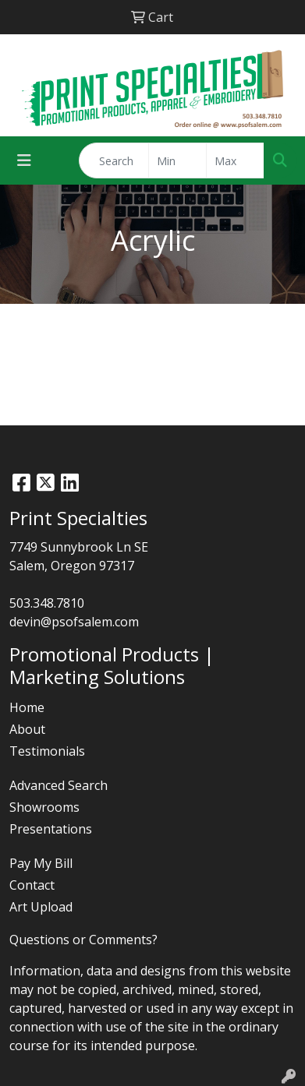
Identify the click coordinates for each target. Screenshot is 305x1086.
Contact (32, 885)
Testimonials (47, 751)
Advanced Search (58, 785)
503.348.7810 (46, 603)
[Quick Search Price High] (235, 160)
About (27, 729)
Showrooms (44, 807)
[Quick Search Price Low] (177, 160)
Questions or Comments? (83, 939)
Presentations (50, 828)
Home (26, 707)
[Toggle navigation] (24, 160)
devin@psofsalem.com (74, 621)
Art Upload (41, 906)
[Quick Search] (114, 160)
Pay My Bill (41, 863)
